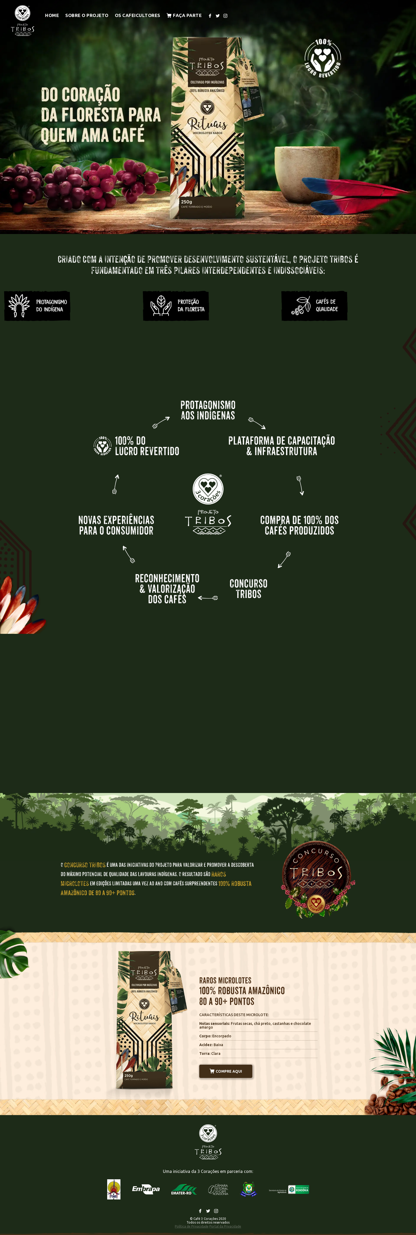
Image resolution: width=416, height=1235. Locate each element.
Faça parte (184, 15)
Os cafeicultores (137, 15)
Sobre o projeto (87, 15)
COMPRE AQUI (226, 1071)
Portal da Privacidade (225, 1226)
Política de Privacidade (192, 1226)
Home (52, 15)
